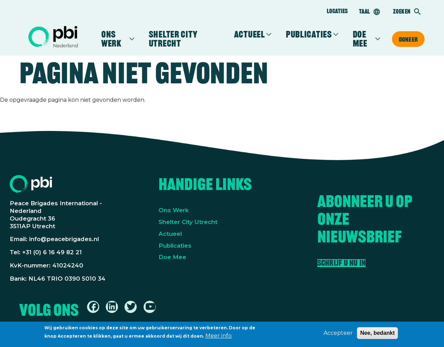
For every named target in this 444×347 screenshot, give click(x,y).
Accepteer (338, 334)
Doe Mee (172, 257)
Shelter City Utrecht (173, 39)
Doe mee (363, 39)
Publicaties (309, 34)
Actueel (249, 34)
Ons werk (115, 39)
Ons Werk (174, 210)
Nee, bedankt (377, 334)
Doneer (408, 39)
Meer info (218, 337)
